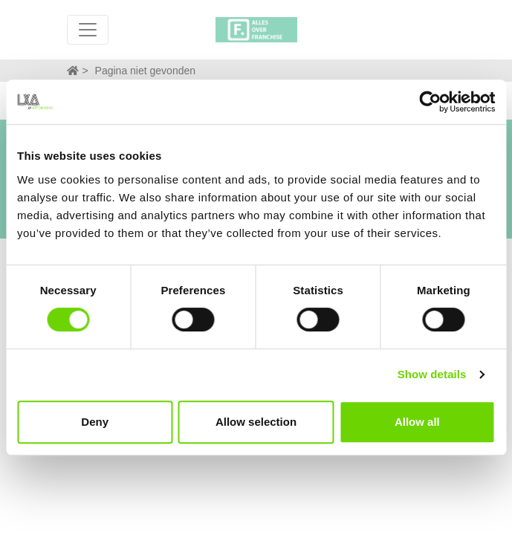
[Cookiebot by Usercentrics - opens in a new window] (430, 102)
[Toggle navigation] (87, 30)
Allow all (417, 421)
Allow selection (256, 421)
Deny (94, 421)
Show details (432, 374)
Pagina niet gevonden (145, 71)
